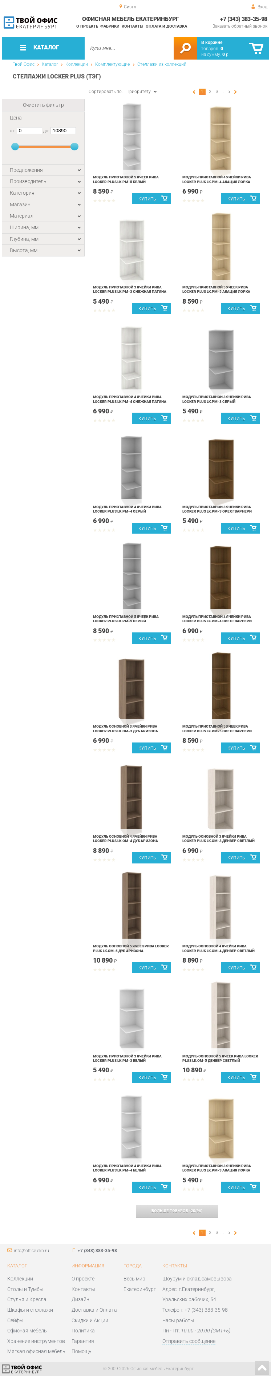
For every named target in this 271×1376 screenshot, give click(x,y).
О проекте (87, 26)
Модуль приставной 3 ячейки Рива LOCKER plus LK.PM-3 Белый (127, 1058)
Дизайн (80, 1299)
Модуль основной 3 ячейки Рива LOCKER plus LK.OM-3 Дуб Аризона (125, 728)
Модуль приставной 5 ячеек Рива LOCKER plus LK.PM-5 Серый (126, 619)
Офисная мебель (27, 1330)
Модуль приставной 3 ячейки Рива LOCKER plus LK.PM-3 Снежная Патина (129, 289)
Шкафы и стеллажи (30, 1310)
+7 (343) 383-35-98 (243, 19)
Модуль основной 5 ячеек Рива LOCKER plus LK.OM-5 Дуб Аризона (131, 948)
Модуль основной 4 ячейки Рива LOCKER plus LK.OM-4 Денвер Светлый (218, 948)
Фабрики (110, 26)
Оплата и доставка (166, 26)
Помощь (82, 1351)
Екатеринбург (140, 1289)
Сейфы (15, 1320)
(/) (176, 1211)
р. (226, 54)
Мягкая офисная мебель (36, 1351)
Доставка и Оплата (94, 1310)
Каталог (50, 64)
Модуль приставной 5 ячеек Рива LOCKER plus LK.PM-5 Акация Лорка (216, 289)
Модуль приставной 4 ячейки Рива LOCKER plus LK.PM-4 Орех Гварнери (217, 619)
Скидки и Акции (90, 1320)
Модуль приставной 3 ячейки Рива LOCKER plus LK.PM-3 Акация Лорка (216, 1168)
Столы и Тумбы (25, 1289)
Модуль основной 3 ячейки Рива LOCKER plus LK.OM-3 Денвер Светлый (218, 838)
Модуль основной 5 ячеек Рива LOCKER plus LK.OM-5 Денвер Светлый (220, 1058)
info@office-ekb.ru (31, 1250)
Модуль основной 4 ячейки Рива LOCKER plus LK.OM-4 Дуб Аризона (125, 838)
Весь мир (134, 1279)
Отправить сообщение (188, 1341)
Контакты (132, 26)
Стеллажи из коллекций (161, 64)
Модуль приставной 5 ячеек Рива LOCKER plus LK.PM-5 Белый (126, 179)
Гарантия (83, 1341)
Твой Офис (24, 64)
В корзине (211, 42)
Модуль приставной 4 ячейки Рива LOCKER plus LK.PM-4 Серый (127, 509)
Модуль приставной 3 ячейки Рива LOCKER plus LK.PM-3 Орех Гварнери (217, 509)
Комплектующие (112, 64)
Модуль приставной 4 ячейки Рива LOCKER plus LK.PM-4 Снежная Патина (129, 399)
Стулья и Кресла (26, 1299)
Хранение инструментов (36, 1341)
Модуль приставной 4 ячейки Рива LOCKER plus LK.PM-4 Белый (127, 1168)
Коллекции (76, 64)
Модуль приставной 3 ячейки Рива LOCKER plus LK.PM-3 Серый (216, 399)
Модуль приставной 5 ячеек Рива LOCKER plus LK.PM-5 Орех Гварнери (217, 728)
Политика (83, 1330)
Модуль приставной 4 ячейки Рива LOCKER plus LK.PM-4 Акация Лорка (216, 179)
